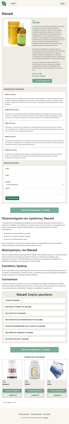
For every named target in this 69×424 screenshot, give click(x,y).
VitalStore (45, 417)
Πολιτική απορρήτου (36, 414)
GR (63, 3)
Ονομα (7, 168)
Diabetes (42, 76)
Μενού (12, 3)
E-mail (7, 175)
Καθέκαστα (12, 395)
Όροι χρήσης (46, 414)
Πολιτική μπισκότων (24, 414)
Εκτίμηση (8, 182)
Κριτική (7, 188)
